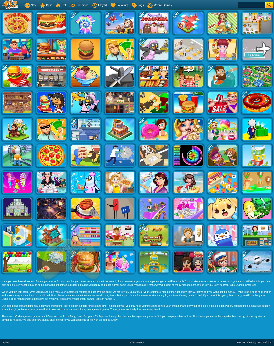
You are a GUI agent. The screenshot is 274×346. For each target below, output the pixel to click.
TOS (239, 342)
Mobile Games (159, 5)
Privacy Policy (249, 342)
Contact (5, 342)
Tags (138, 5)
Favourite (119, 5)
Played (99, 5)
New (30, 5)
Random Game (137, 342)
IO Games (78, 5)
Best (46, 5)
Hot (60, 5)
